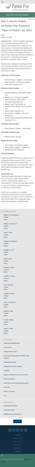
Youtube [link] (21, 430)
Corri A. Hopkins (9, 320)
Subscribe (17, 421)
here (14, 165)
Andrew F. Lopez (9, 267)
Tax (5, 395)
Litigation (6, 370)
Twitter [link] (13, 430)
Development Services (10, 406)
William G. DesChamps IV (11, 215)
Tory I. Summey (8, 285)
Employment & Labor (10, 351)
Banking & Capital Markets (12, 343)
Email (5, 219)
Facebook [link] (10, 430)
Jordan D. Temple (9, 293)
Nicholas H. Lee (9, 250)
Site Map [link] (17, 435)
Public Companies (9, 379)
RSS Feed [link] (25, 430)
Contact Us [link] (17, 448)
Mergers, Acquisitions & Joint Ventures (16, 375)
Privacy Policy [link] (17, 441)
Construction (8, 347)
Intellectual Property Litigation (13, 366)
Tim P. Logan (8, 259)
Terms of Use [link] (17, 438)
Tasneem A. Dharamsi (10, 241)
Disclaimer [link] (17, 445)
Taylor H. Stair (8, 232)
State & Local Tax (9, 391)
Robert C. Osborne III (10, 224)
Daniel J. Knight (8, 328)
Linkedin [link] (17, 430)
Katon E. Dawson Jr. (10, 302)
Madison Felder (8, 311)
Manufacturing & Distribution (12, 414)
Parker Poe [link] (17, 7)
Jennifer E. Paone (9, 276)
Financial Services (9, 410)
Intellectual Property (10, 362)
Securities (7, 387)
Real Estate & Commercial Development (16, 383)
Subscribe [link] (17, 451)
